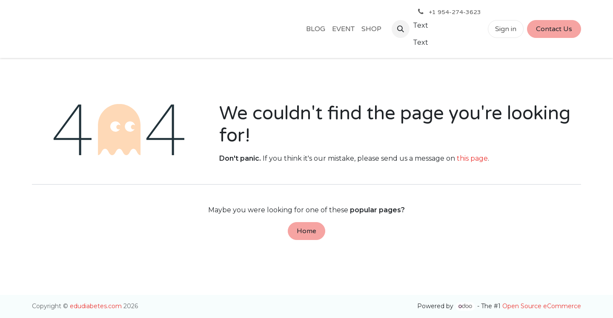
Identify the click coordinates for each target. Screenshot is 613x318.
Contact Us (554, 29)
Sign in (505, 29)
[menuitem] (316, 29)
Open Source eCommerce (541, 306)
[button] (401, 29)
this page (472, 158)
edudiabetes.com (96, 306)
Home (306, 231)
